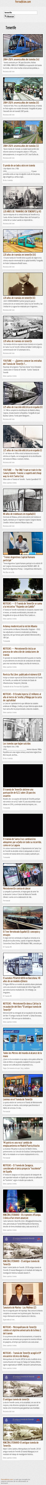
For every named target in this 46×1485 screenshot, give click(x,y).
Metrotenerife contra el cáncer (17, 888)
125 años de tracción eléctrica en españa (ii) (23, 407)
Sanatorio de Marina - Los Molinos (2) (19, 1307)
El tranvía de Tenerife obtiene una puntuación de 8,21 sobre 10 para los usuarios (19, 792)
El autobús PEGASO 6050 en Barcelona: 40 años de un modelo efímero (21, 979)
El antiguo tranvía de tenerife (16, 1399)
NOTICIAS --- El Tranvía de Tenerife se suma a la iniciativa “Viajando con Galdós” (22, 605)
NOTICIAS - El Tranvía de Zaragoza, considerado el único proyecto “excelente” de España (22, 1168)
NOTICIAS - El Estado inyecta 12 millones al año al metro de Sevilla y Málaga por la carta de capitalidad (22, 697)
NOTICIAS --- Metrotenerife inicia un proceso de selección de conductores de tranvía (21, 651)
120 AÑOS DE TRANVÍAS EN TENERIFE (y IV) (22, 211)
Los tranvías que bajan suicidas (17, 743)
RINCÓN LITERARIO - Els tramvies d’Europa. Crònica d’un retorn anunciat (22, 1216)
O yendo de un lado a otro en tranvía (19, 165)
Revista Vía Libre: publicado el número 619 (22, 674)
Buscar (9, 16)
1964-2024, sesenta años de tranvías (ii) (21, 102)
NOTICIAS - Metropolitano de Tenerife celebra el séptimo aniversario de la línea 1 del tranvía (22, 1330)
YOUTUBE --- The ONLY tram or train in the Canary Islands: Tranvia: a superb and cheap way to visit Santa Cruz (22, 473)
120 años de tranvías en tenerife (17, 341)
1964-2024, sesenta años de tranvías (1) (21, 145)
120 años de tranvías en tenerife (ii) (19, 297)
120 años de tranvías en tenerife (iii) (19, 254)
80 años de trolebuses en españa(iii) (19, 513)
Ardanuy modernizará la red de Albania (20, 626)
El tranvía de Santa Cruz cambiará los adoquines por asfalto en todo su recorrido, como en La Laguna (22, 842)
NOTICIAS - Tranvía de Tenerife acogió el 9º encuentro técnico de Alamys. (22, 1354)
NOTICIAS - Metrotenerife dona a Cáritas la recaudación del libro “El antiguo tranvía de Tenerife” (22, 1006)
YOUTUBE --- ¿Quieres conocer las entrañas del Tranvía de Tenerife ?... (22, 362)
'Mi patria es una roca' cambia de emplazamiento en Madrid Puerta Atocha (21, 1144)
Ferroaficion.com (7, 1479)
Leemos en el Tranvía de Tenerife (18, 1099)
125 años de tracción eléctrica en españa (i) (22, 450)
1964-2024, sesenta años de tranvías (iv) (21, 59)
